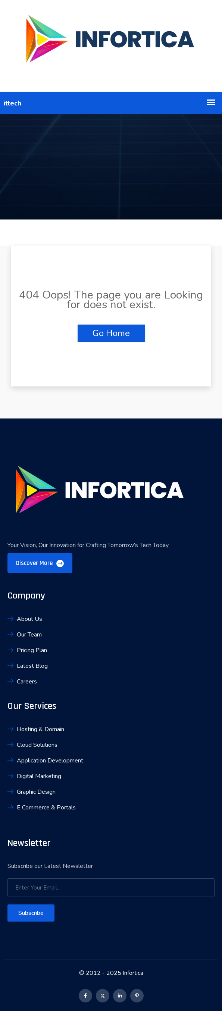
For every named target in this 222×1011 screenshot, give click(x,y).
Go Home (111, 333)
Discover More (40, 563)
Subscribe (31, 913)
